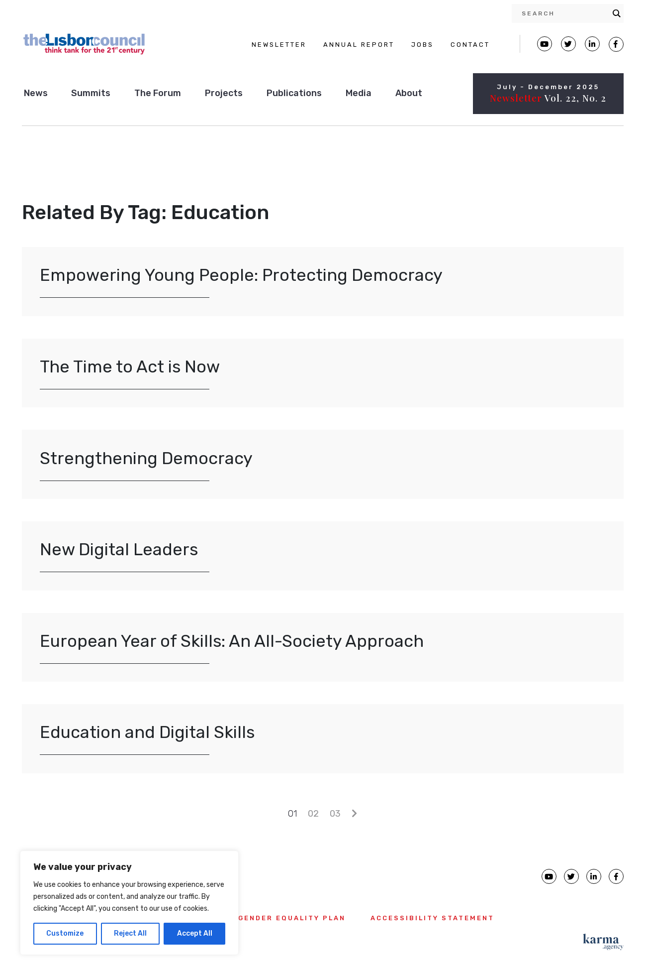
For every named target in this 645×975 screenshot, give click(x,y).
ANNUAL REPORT (358, 44)
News (36, 93)
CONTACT (470, 44)
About (408, 93)
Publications (294, 93)
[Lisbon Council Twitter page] (568, 43)
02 (313, 813)
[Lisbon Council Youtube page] (544, 43)
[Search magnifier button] (617, 13)
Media (358, 93)
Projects (224, 93)
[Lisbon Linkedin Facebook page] (592, 43)
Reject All (130, 933)
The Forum (157, 93)
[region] (129, 903)
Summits (90, 93)
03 (335, 813)
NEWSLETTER (279, 44)
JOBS (422, 44)
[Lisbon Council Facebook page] (616, 44)
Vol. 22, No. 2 (548, 97)
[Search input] (564, 13)
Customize (65, 933)
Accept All (194, 933)
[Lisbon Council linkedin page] (593, 876)
